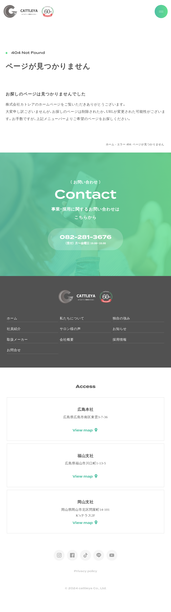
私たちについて (72, 318)
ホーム (110, 144)
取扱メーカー (17, 339)
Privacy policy (85, 571)
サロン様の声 (70, 329)
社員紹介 (14, 329)
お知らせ (120, 329)
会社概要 (67, 339)
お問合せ (14, 350)
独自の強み (121, 318)
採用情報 (120, 339)
